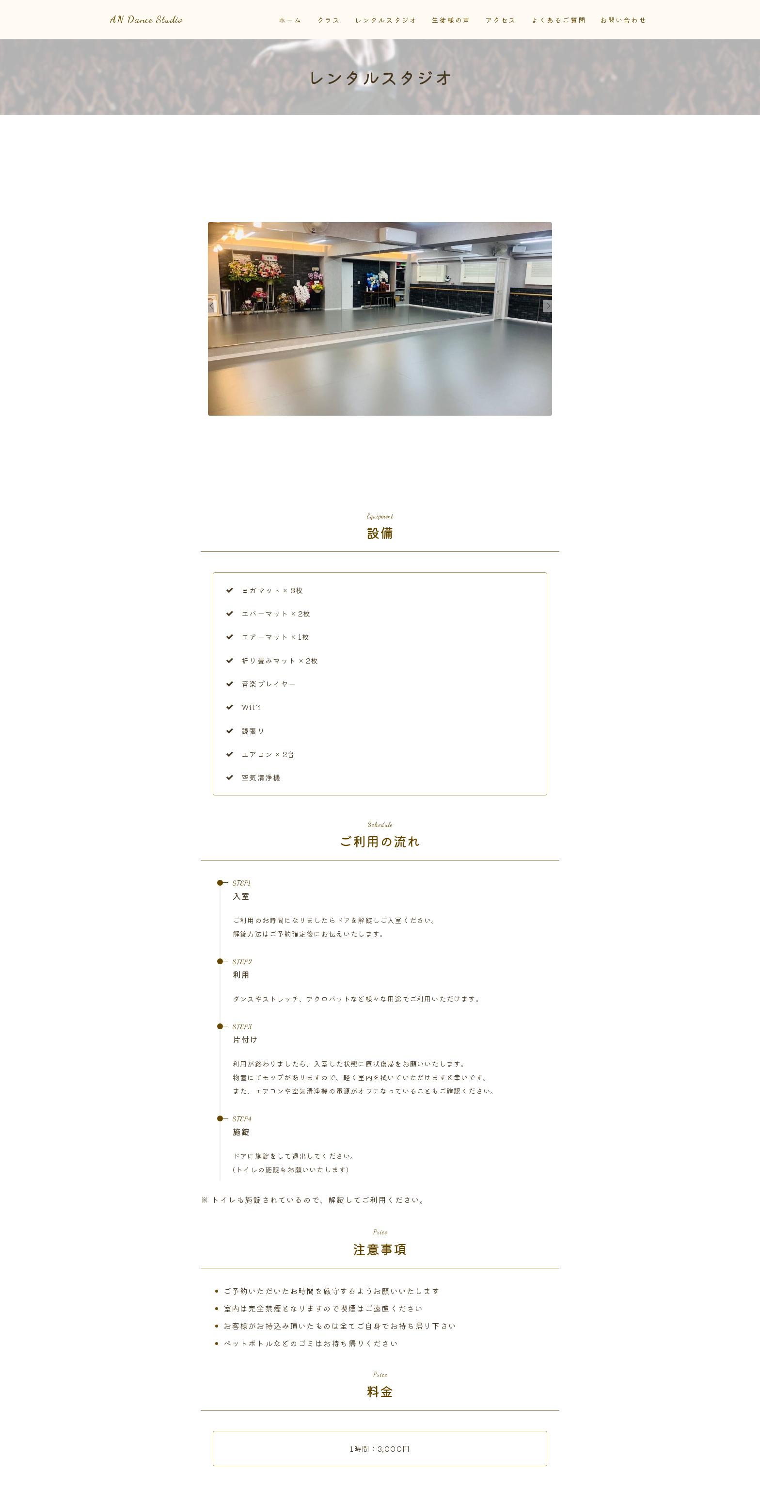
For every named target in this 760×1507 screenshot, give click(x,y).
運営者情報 (168, 1493)
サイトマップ (303, 1493)
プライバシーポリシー (234, 1493)
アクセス (500, 20)
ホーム (290, 20)
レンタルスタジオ (386, 20)
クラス (328, 20)
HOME (120, 1463)
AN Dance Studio (169, 20)
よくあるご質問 (558, 20)
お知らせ (121, 1493)
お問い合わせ (623, 20)
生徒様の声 (451, 20)
